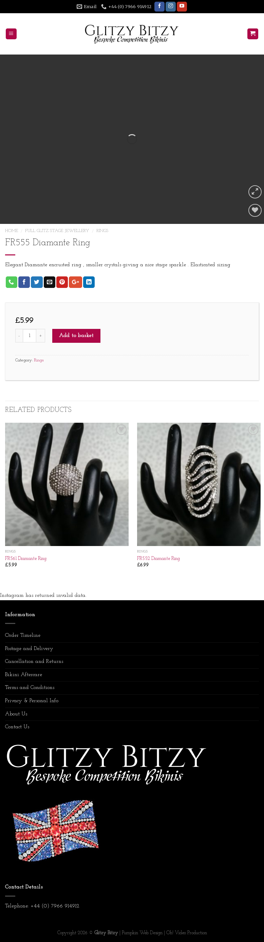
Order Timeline (22, 635)
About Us (16, 714)
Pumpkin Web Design (142, 933)
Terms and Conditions (29, 687)
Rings (102, 231)
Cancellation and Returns (34, 661)
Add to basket (76, 335)
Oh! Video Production (186, 933)
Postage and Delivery (29, 648)
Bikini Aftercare (23, 674)
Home (11, 231)
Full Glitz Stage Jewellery (57, 231)
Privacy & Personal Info (31, 701)
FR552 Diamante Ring (158, 558)
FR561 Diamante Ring (25, 558)
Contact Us (17, 727)
